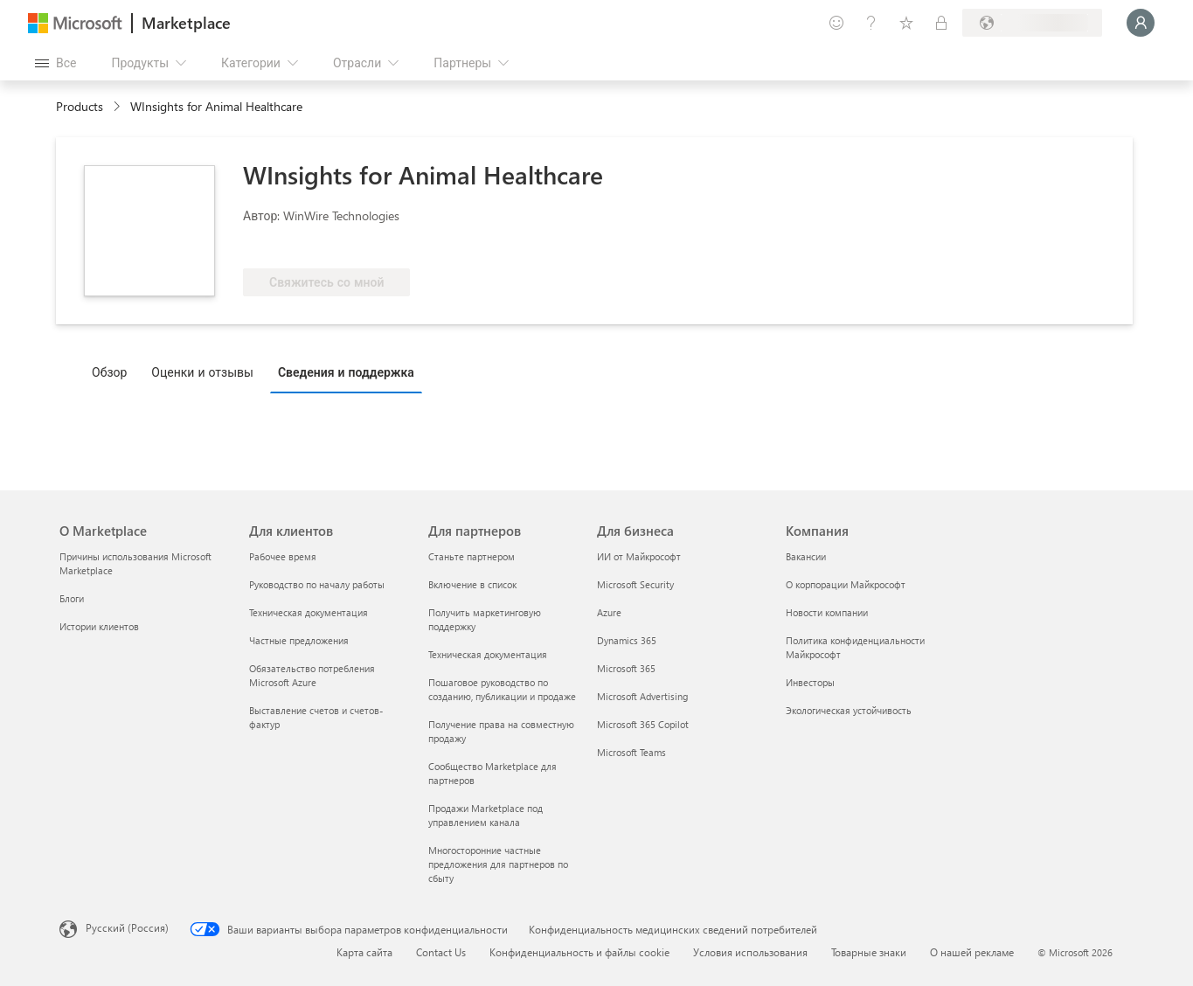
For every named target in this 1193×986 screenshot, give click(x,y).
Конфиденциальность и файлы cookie (579, 952)
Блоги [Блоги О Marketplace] (71, 598)
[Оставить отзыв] (836, 22)
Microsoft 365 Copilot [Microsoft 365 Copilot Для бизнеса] (643, 724)
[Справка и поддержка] (871, 22)
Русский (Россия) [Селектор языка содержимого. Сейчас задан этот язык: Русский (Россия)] (127, 927)
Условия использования (750, 952)
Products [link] (79, 106)
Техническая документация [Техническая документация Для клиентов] (308, 612)
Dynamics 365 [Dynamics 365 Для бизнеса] (626, 640)
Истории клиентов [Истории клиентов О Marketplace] (99, 626)
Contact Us (441, 952)
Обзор (109, 372)
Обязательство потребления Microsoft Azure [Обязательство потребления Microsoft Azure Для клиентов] (312, 675)
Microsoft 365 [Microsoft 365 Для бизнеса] (626, 668)
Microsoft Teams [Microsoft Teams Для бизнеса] (631, 752)
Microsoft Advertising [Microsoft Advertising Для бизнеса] (642, 696)
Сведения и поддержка (346, 372)
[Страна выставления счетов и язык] (1032, 23)
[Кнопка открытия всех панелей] (55, 62)
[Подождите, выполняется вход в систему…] (1140, 23)
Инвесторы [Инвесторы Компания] (810, 682)
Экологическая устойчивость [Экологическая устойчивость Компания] (849, 710)
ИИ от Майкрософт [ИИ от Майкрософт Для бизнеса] (639, 556)
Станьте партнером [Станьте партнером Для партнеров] (471, 556)
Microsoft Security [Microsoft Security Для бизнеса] (635, 584)
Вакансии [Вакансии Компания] (806, 556)
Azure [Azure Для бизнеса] (609, 612)
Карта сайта (364, 952)
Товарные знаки (868, 952)
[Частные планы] (941, 22)
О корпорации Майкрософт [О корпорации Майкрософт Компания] (845, 584)
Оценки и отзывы (202, 372)
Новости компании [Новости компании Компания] (827, 612)
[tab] (113, 371)
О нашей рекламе (972, 952)
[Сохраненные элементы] (906, 22)
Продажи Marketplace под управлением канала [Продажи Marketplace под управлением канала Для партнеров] (485, 815)
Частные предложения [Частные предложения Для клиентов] (299, 640)
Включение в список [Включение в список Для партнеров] (472, 584)
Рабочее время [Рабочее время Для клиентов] (282, 556)
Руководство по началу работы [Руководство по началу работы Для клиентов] (317, 584)
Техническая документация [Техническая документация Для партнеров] (487, 654)
